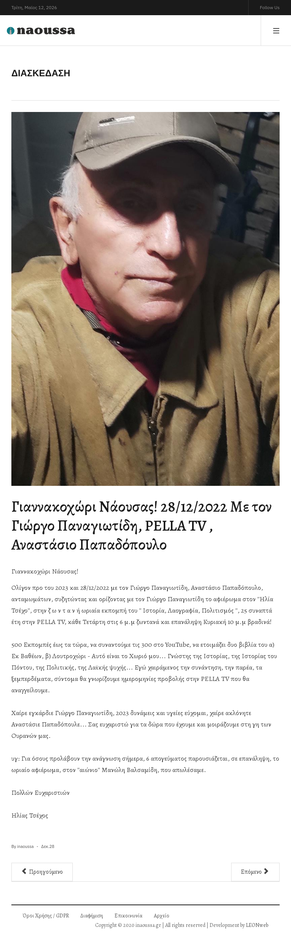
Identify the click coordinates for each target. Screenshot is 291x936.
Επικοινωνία (128, 915)
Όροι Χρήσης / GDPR (46, 915)
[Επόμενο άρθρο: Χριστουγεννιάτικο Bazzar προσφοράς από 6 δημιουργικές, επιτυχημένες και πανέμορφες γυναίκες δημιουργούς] (255, 872)
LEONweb (257, 925)
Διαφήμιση (91, 915)
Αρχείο (161, 915)
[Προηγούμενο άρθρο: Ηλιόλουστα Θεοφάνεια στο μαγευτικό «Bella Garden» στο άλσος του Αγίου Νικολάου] (42, 872)
